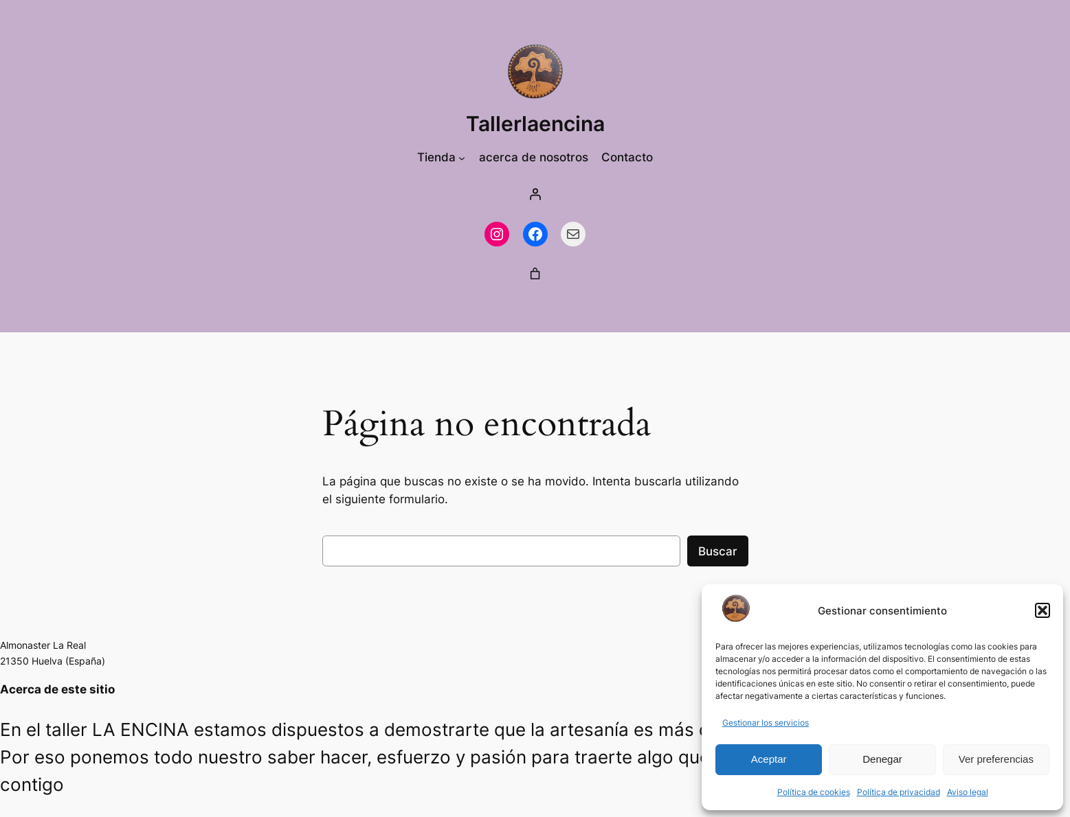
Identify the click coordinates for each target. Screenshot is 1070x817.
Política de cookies (813, 792)
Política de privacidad (898, 792)
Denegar (882, 759)
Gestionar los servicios (765, 722)
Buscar (717, 551)
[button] (1042, 610)
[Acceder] (535, 194)
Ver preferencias (996, 759)
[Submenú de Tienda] (461, 157)
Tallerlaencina (535, 123)
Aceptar (769, 759)
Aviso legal (967, 792)
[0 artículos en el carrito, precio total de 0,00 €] (535, 274)
